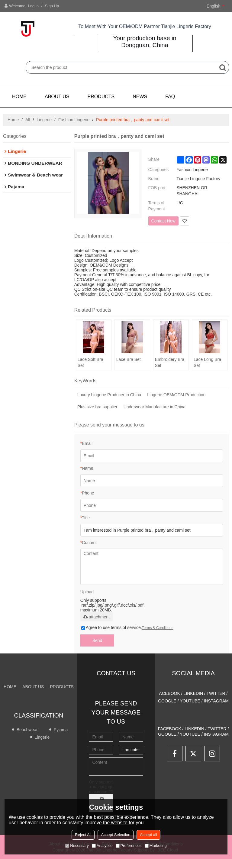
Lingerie (44, 119)
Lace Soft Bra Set (90, 362)
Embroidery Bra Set (169, 362)
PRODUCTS (101, 96)
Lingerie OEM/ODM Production (176, 394)
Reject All (83, 834)
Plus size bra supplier (97, 406)
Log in (33, 6)
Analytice (102, 845)
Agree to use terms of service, (127, 627)
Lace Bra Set (128, 359)
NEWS (140, 96)
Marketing (156, 845)
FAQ (170, 96)
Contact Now (163, 221)
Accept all (148, 834)
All (27, 119)
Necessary (77, 845)
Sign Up (52, 6)
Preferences (129, 845)
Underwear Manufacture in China (154, 406)
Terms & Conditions (157, 628)
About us (57, 96)
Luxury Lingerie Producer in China (109, 394)
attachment (96, 616)
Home (19, 96)
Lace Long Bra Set (207, 362)
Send (97, 640)
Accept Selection (115, 834)
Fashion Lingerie (74, 119)
